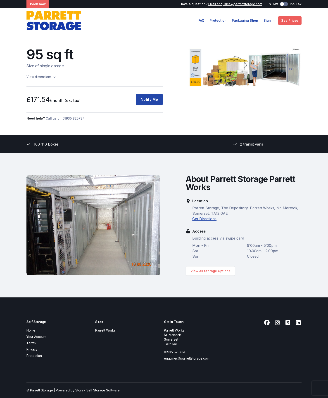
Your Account (36, 337)
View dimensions (41, 77)
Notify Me (149, 99)
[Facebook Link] (267, 322)
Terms (31, 343)
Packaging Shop (245, 20)
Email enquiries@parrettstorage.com (235, 4)
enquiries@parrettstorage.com (186, 358)
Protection (218, 20)
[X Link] (287, 322)
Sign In (269, 20)
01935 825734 (174, 352)
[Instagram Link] (277, 322)
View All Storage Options (210, 271)
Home (30, 330)
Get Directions (204, 219)
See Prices (290, 20)
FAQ (201, 20)
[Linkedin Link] (298, 322)
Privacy (32, 349)
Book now (38, 4)
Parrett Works (105, 330)
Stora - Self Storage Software (97, 390)
